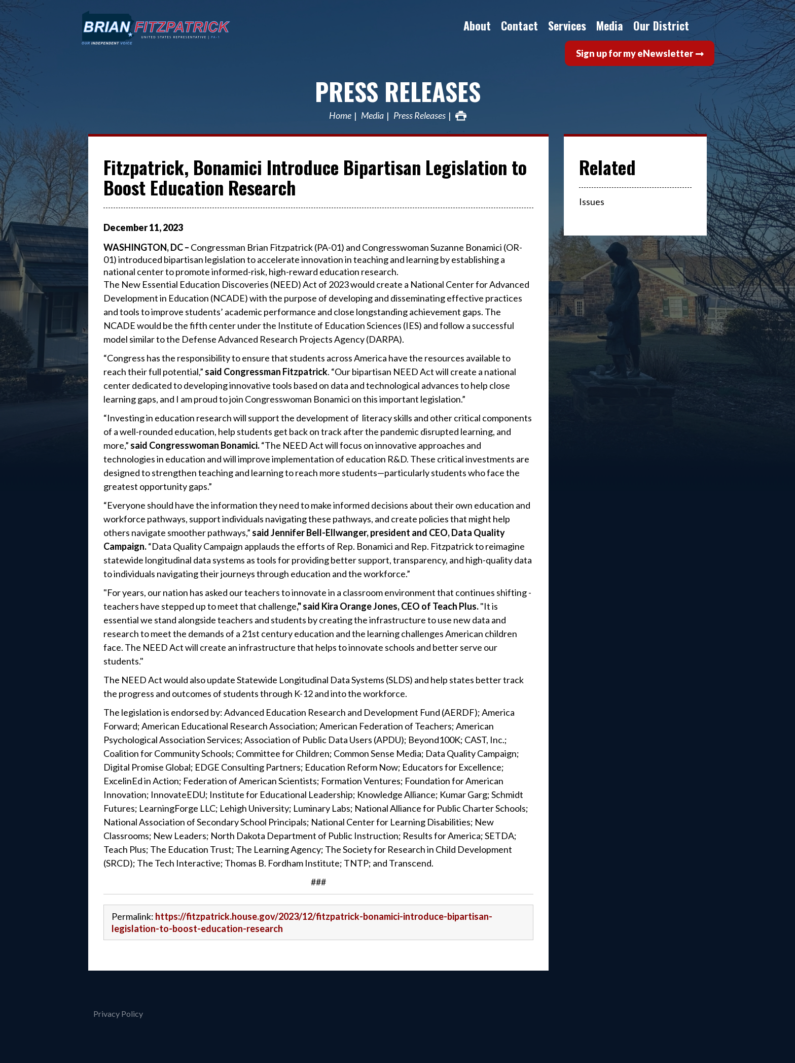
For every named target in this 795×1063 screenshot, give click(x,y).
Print (460, 115)
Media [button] (609, 25)
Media (372, 115)
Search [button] (704, 25)
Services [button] (567, 25)
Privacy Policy (118, 1013)
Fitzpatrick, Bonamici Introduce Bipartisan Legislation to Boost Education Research (315, 177)
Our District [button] (661, 25)
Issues (591, 201)
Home (340, 115)
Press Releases (398, 91)
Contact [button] (519, 25)
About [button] (477, 25)
